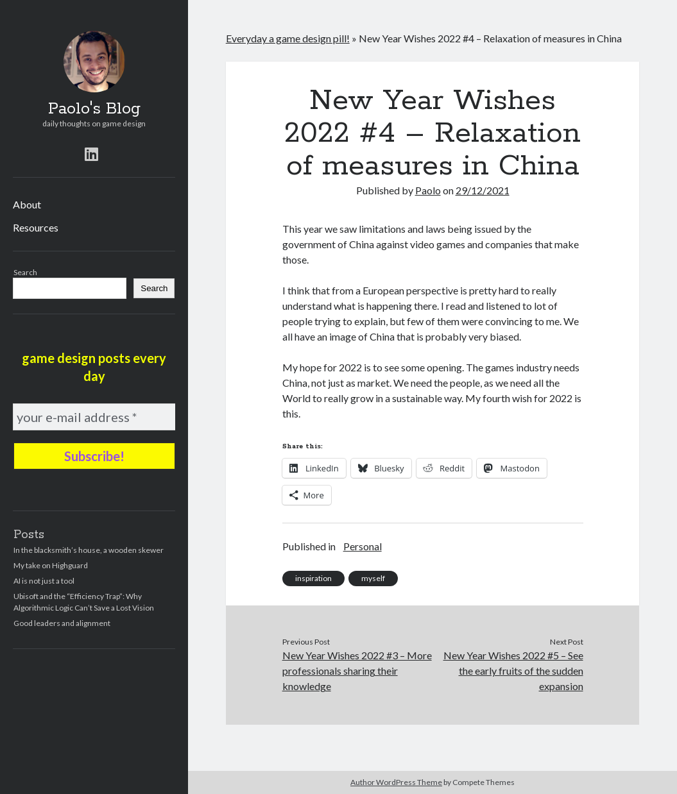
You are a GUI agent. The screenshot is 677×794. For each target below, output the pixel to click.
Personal (362, 546)
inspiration (313, 578)
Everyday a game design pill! (288, 38)
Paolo (428, 190)
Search (25, 272)
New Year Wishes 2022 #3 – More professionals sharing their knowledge (357, 670)
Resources (35, 227)
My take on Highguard (50, 565)
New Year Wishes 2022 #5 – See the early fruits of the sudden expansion (513, 670)
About (27, 204)
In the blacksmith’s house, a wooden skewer (88, 550)
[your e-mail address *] (94, 417)
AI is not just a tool (43, 581)
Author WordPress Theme (396, 782)
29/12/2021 (483, 190)
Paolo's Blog (94, 109)
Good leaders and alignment (61, 623)
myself (373, 578)
